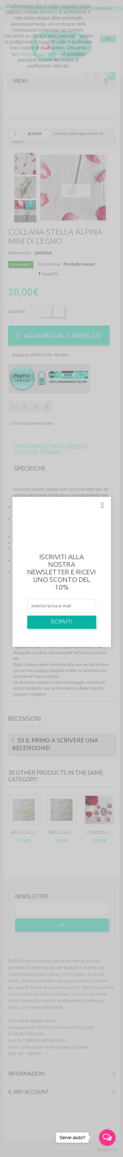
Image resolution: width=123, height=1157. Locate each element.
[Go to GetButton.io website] (107, 1150)
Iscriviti (61, 621)
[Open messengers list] (107, 1137)
